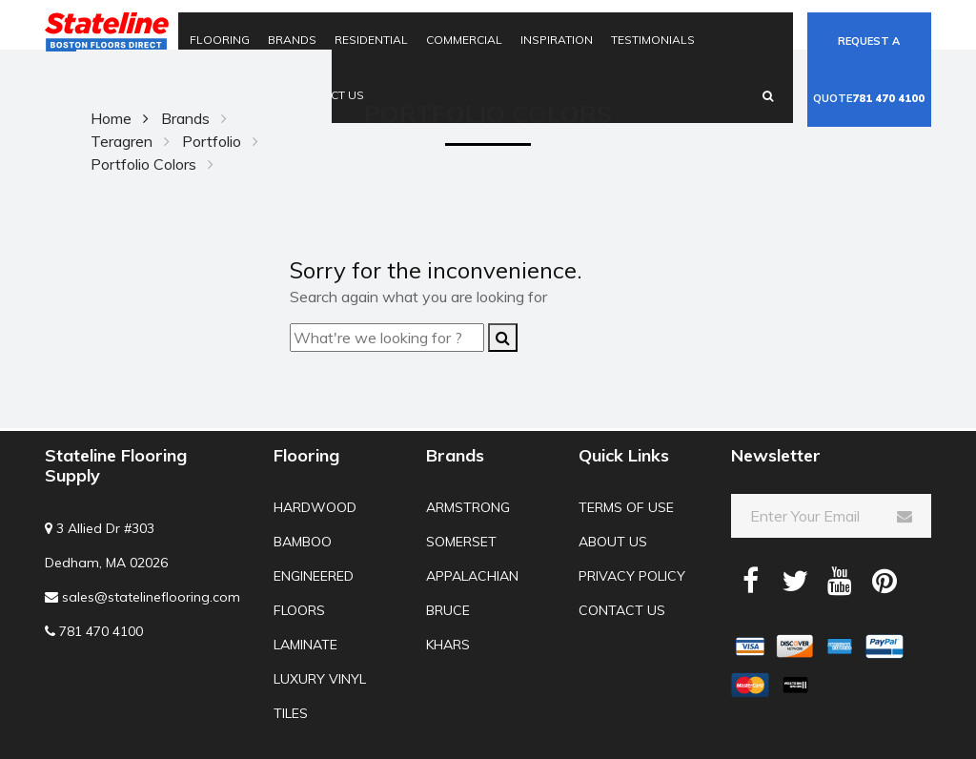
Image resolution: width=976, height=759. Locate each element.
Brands (292, 39)
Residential (371, 39)
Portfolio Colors (143, 164)
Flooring (220, 39)
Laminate (305, 644)
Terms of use (626, 507)
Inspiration (556, 39)
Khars (448, 644)
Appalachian (472, 576)
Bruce (448, 610)
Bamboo (303, 541)
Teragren (121, 141)
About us (613, 541)
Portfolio (211, 141)
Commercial (464, 39)
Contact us (622, 610)
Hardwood (315, 507)
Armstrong (468, 507)
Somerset (461, 541)
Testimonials (653, 39)
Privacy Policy (632, 576)
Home (111, 118)
